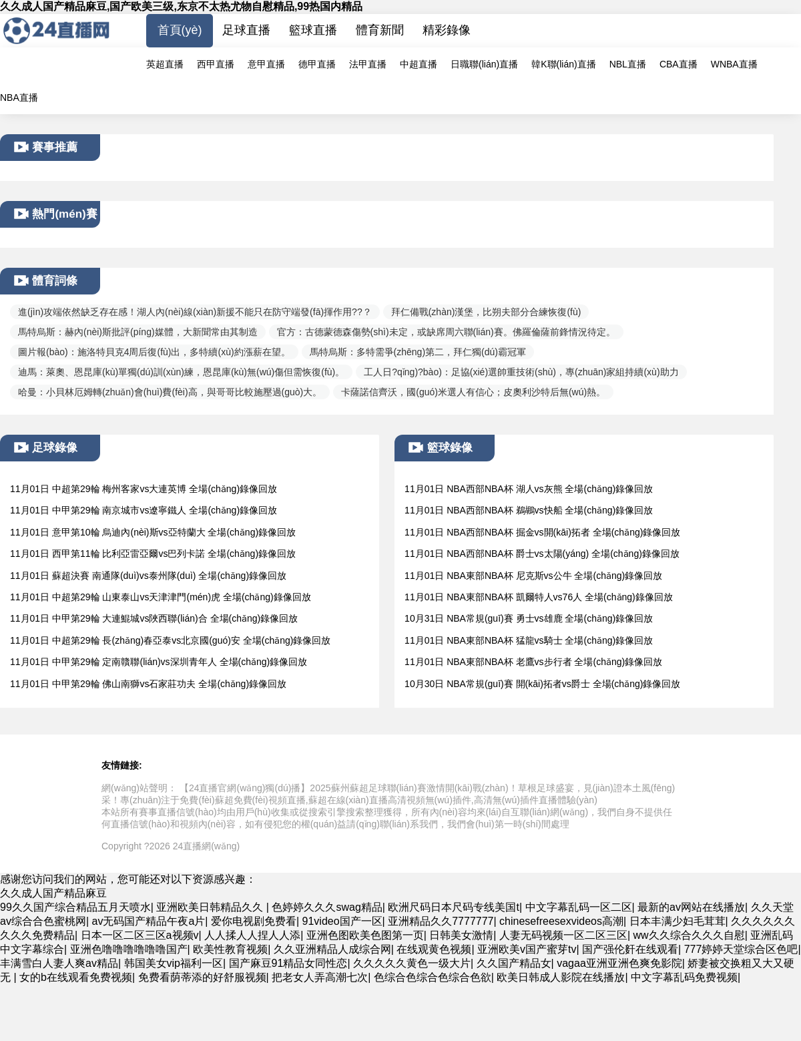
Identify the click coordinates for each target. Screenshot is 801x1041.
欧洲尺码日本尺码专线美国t (453, 907)
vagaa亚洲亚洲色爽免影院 (619, 963)
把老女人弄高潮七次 (320, 977)
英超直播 (165, 64)
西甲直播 (215, 64)
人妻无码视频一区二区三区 (563, 935)
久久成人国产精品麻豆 (53, 893)
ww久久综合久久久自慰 (689, 935)
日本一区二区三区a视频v (140, 935)
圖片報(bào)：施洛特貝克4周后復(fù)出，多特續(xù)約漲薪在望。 (154, 352)
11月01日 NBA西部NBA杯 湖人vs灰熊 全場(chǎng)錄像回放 (529, 488)
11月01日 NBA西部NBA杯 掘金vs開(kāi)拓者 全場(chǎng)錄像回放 (542, 532)
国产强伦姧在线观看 (630, 949)
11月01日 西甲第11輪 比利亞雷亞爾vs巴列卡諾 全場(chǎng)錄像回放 (153, 553)
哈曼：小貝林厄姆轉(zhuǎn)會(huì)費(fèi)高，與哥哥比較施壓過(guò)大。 (170, 392)
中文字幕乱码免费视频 (684, 977)
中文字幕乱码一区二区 (578, 907)
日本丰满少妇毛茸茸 (677, 921)
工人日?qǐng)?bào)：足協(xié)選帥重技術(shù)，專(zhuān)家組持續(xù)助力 (521, 372)
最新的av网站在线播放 (691, 907)
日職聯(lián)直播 (484, 64)
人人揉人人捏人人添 (252, 935)
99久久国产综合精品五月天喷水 (75, 907)
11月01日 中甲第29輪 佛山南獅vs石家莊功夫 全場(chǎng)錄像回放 (148, 683)
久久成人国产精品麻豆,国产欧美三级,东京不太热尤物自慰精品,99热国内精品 (181, 6)
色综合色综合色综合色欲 (432, 977)
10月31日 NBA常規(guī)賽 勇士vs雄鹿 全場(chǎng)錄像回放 (529, 618)
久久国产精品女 (514, 963)
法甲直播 (367, 64)
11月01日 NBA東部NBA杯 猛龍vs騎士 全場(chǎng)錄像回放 (529, 640)
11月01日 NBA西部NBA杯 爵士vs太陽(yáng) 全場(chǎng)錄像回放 (542, 553)
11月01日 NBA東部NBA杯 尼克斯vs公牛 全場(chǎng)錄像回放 (533, 575)
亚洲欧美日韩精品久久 (211, 907)
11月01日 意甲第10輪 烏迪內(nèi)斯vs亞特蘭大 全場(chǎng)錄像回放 (153, 532)
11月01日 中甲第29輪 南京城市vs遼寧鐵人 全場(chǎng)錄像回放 (143, 510)
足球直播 (246, 30)
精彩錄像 (447, 30)
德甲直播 (317, 64)
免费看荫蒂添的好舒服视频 (202, 977)
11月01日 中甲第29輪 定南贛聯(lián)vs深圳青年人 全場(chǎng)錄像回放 (158, 661)
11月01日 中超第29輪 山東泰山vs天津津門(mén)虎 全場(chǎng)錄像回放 (160, 597)
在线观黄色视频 (433, 949)
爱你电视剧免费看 (253, 921)
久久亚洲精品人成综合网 (332, 949)
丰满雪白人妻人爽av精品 (59, 963)
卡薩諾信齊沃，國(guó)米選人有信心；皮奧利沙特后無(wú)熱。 (473, 392)
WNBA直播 (734, 64)
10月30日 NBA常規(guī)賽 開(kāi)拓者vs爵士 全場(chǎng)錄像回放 (542, 683)
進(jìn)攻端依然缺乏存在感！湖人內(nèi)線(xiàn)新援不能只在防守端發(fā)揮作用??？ (195, 312)
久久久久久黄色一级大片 (412, 963)
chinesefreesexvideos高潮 (561, 921)
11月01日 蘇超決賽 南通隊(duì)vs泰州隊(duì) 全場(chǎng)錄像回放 (148, 575)
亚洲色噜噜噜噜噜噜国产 (129, 949)
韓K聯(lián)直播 (563, 64)
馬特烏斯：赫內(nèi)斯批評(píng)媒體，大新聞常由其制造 (138, 332)
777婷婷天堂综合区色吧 (741, 949)
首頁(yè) (180, 30)
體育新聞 (380, 30)
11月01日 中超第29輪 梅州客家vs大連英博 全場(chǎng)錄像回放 (143, 488)
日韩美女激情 (461, 935)
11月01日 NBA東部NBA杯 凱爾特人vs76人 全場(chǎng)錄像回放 (539, 597)
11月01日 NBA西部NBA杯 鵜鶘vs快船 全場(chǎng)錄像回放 (529, 510)
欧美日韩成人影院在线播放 (561, 977)
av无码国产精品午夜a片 (149, 921)
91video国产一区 (342, 921)
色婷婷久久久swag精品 (327, 907)
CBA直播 (678, 64)
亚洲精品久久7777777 (440, 921)
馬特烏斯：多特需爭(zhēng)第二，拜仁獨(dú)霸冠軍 (418, 352)
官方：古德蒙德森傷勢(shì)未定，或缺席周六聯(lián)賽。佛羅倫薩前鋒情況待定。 (446, 332)
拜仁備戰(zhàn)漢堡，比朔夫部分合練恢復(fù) (486, 312)
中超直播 (418, 64)
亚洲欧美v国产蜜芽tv (526, 949)
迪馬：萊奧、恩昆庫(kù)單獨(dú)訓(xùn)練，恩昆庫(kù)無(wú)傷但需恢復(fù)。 (181, 372)
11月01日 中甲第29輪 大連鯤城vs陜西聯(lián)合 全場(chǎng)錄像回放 (154, 618)
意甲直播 (266, 64)
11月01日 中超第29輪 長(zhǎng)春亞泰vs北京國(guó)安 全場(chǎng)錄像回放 (170, 640)
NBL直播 (627, 64)
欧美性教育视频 (230, 949)
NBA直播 (19, 97)
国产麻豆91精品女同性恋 (288, 963)
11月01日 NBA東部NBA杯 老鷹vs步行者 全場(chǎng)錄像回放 (533, 661)
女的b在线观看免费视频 (75, 977)
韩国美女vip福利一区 (173, 963)
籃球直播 (313, 30)
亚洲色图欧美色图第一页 (365, 935)
